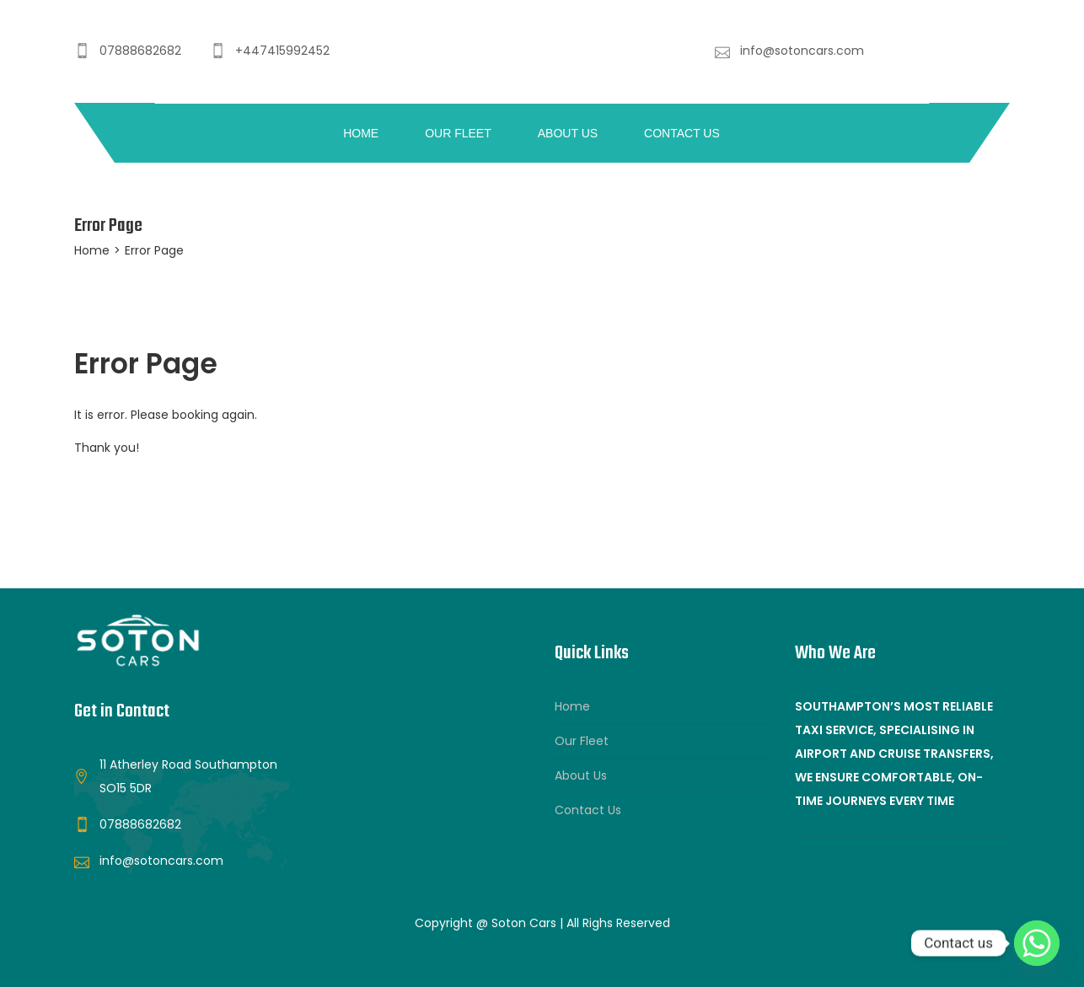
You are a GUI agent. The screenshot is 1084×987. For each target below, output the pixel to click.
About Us (568, 133)
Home (360, 133)
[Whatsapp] (1037, 943)
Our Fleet (458, 133)
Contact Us (682, 133)
